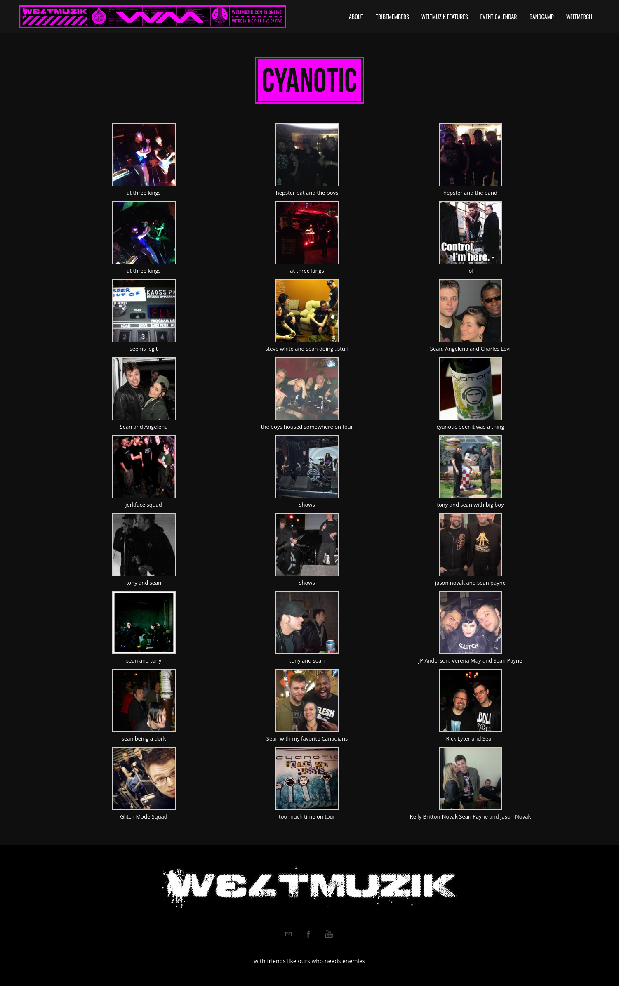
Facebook (308, 934)
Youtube (328, 934)
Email (288, 934)
